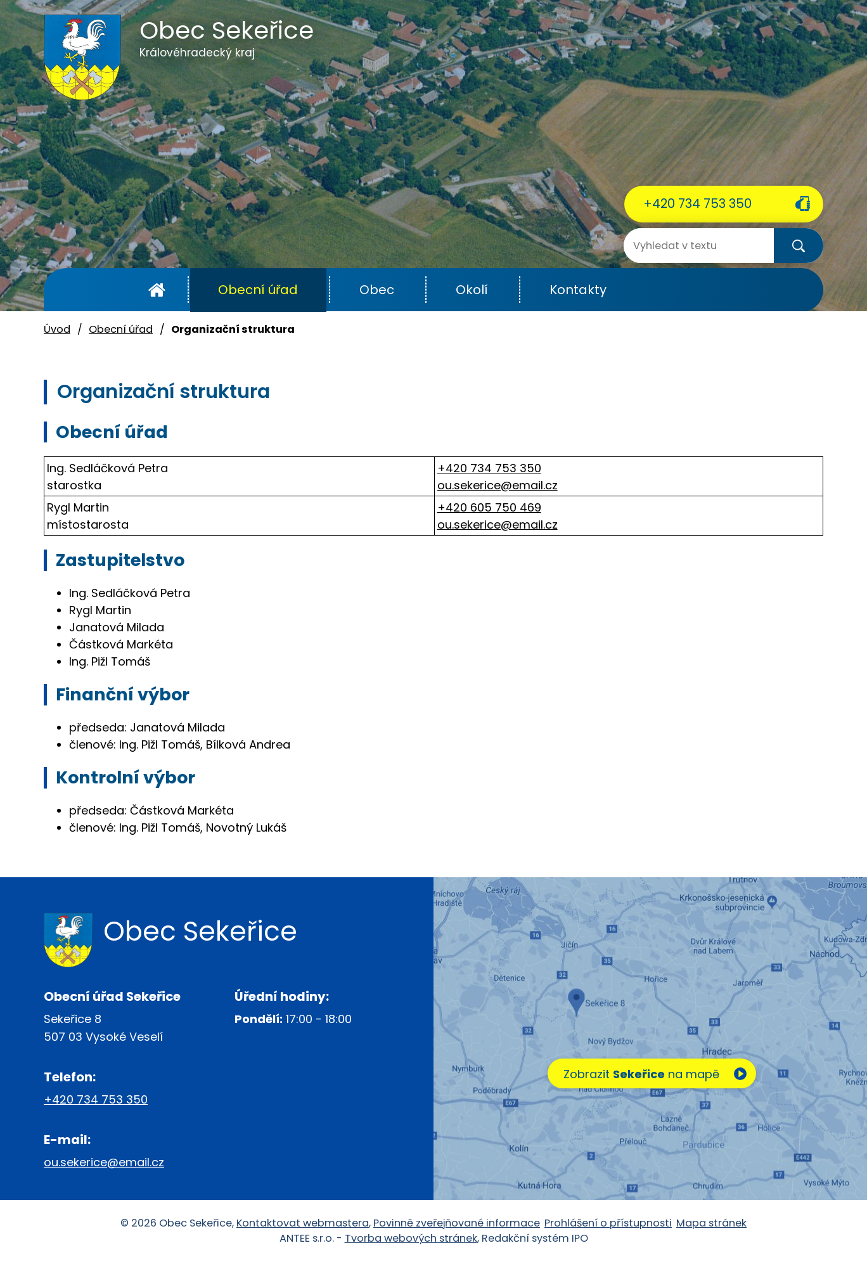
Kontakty (578, 290)
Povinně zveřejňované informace (456, 1223)
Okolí (472, 290)
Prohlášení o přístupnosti (608, 1223)
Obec (376, 290)
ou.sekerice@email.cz (497, 485)
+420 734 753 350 (697, 203)
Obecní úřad (258, 290)
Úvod (157, 290)
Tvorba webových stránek (411, 1238)
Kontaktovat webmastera (302, 1223)
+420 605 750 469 (489, 507)
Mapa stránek (711, 1223)
